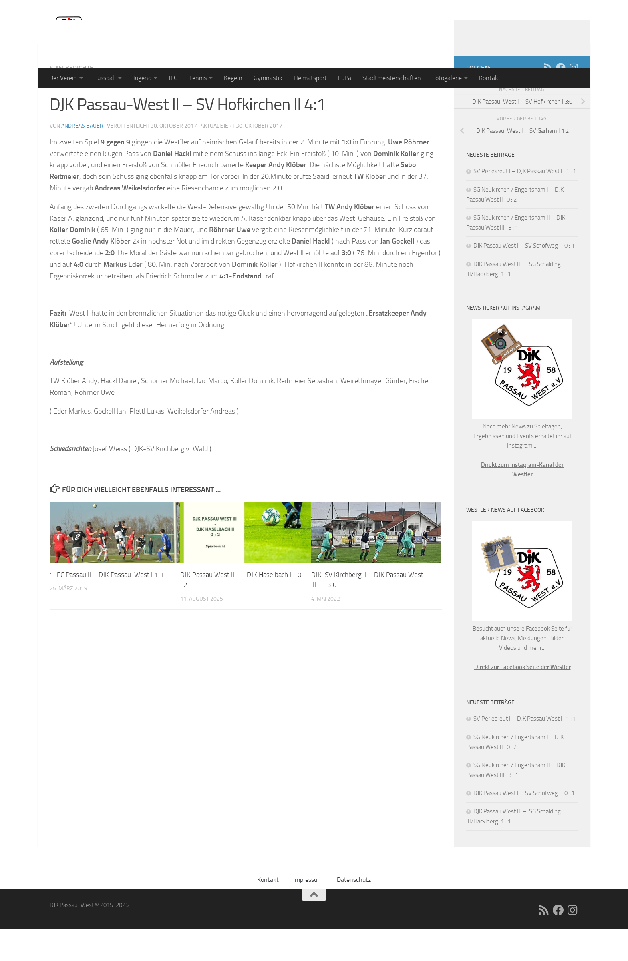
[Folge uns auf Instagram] (573, 99)
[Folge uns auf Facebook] (561, 99)
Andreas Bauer (82, 157)
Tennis (198, 78)
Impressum (307, 911)
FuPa (344, 78)
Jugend (142, 78)
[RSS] (548, 99)
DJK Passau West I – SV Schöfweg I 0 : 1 (523, 277)
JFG (173, 78)
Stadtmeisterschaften (391, 78)
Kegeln (233, 78)
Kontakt (490, 78)
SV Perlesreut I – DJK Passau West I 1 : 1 (524, 203)
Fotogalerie (447, 78)
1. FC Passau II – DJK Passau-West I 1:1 (107, 607)
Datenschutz (354, 911)
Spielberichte (71, 100)
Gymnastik (268, 78)
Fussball (105, 78)
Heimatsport (310, 78)
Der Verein (63, 78)
